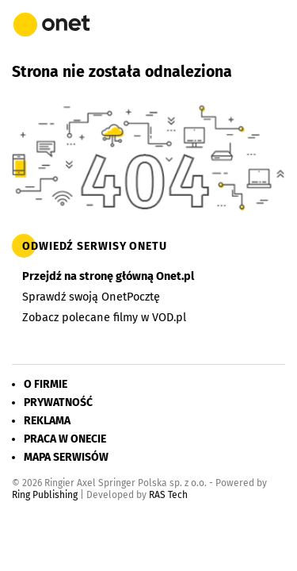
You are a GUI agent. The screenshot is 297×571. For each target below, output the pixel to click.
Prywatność (58, 402)
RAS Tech (168, 494)
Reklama (47, 420)
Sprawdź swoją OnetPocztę (91, 296)
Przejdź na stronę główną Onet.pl (108, 276)
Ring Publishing (45, 494)
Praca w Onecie (65, 439)
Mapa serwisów (66, 457)
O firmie (45, 384)
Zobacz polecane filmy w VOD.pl (104, 317)
